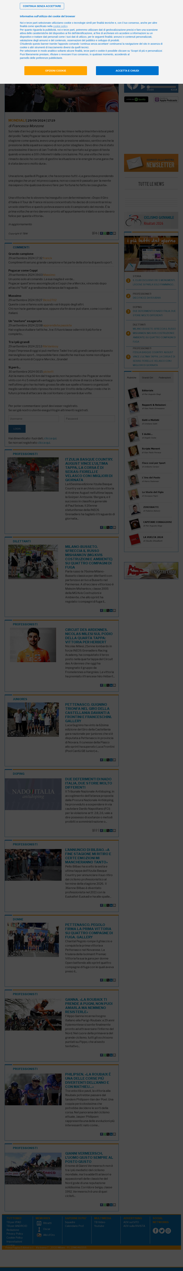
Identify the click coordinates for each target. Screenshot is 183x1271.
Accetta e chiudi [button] (127, 70)
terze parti (69, 29)
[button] (42, 6)
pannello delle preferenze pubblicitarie (41, 57)
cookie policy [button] (60, 26)
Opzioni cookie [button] (55, 70)
